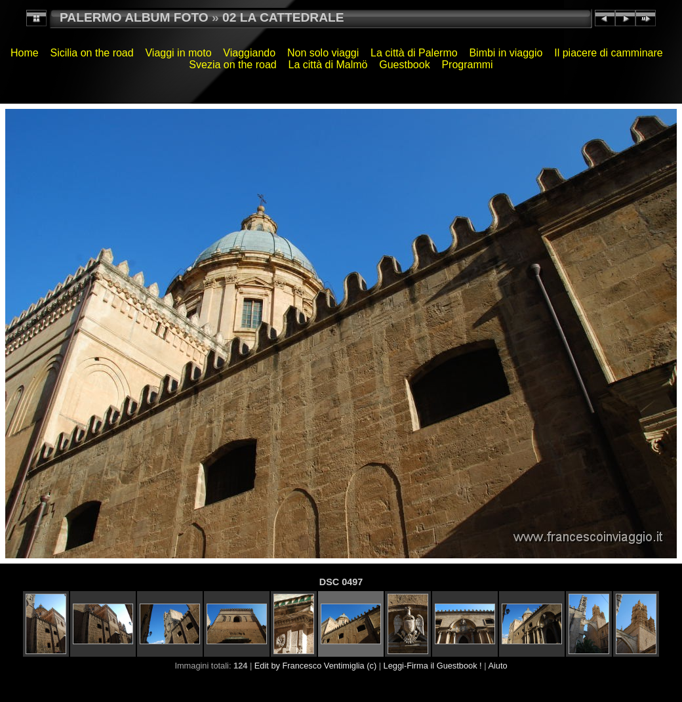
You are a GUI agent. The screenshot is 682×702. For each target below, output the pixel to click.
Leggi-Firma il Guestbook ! (433, 666)
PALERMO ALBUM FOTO (134, 17)
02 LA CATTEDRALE (283, 17)
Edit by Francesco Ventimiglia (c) (315, 666)
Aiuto (497, 666)
